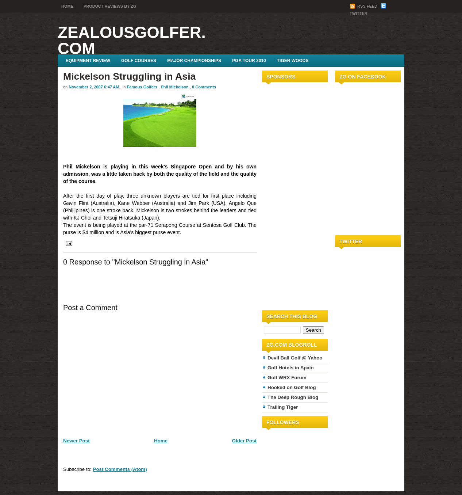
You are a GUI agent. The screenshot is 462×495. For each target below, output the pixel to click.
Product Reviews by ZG (110, 6)
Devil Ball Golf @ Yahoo (295, 358)
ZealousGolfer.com (132, 40)
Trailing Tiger (282, 407)
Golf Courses (138, 60)
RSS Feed (364, 6)
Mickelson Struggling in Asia (129, 76)
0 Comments (204, 87)
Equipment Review (88, 60)
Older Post (244, 440)
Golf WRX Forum (287, 377)
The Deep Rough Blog (292, 397)
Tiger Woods (293, 60)
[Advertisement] (284, 194)
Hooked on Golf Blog (291, 387)
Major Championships (194, 60)
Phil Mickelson (174, 87)
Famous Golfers (142, 87)
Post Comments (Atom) (120, 469)
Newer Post (76, 440)
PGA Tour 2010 (249, 60)
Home (67, 6)
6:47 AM (111, 87)
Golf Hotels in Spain (290, 367)
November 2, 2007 (86, 87)
